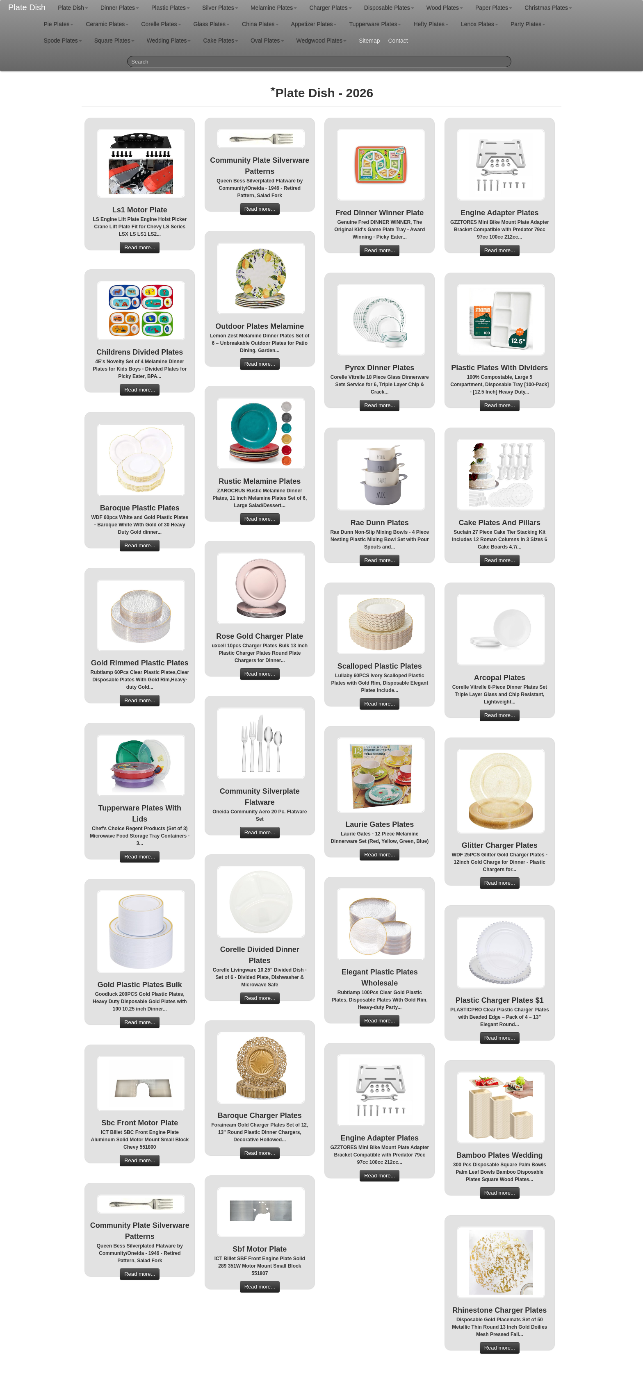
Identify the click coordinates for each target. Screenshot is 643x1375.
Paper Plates (493, 8)
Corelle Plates (161, 24)
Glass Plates (212, 24)
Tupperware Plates (375, 24)
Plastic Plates (170, 8)
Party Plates (528, 24)
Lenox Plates (479, 24)
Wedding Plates (169, 40)
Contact (398, 40)
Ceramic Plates (107, 24)
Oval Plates (267, 40)
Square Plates (114, 40)
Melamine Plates (274, 8)
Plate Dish (27, 7)
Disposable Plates (389, 8)
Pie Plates (58, 24)
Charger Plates (330, 8)
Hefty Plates (430, 24)
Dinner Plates (119, 8)
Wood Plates (444, 8)
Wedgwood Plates (321, 40)
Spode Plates (62, 40)
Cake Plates (220, 40)
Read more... (139, 247)
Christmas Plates (548, 8)
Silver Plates (220, 8)
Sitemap (369, 40)
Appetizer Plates (314, 24)
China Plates (260, 24)
